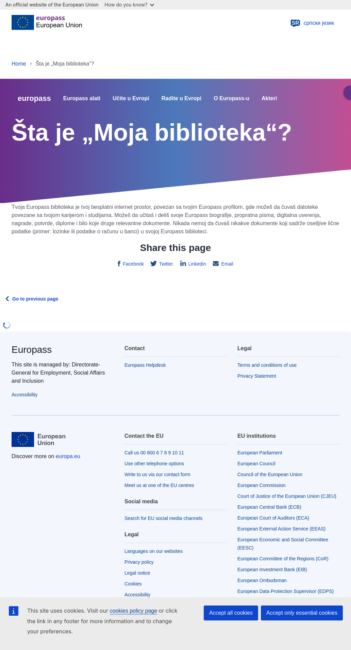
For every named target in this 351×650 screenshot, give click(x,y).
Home (19, 64)
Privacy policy (139, 562)
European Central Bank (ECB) (269, 507)
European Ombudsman (262, 580)
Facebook (132, 264)
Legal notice (137, 573)
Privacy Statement (256, 376)
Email (226, 264)
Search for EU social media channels (163, 518)
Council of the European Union (269, 474)
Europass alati (81, 98)
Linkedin (196, 264)
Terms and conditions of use (267, 365)
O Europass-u (231, 98)
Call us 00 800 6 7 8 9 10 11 (154, 452)
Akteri (269, 98)
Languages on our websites (153, 551)
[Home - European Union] (47, 23)
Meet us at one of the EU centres (159, 485)
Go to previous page (35, 299)
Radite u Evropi (181, 98)
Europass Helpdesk (145, 365)
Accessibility (24, 394)
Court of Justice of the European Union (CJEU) (286, 496)
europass (34, 98)
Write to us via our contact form (157, 474)
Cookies (133, 583)
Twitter (165, 264)
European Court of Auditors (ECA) (273, 518)
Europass (32, 349)
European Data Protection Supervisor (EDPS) (285, 591)
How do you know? (129, 4)
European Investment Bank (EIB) (272, 569)
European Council (256, 463)
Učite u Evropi (131, 98)
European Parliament (259, 452)
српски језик (312, 23)
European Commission (261, 485)
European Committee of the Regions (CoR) (283, 558)
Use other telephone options (154, 463)
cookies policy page (133, 611)
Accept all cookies (231, 613)
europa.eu (68, 456)
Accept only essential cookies (301, 613)
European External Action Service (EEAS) (281, 528)
